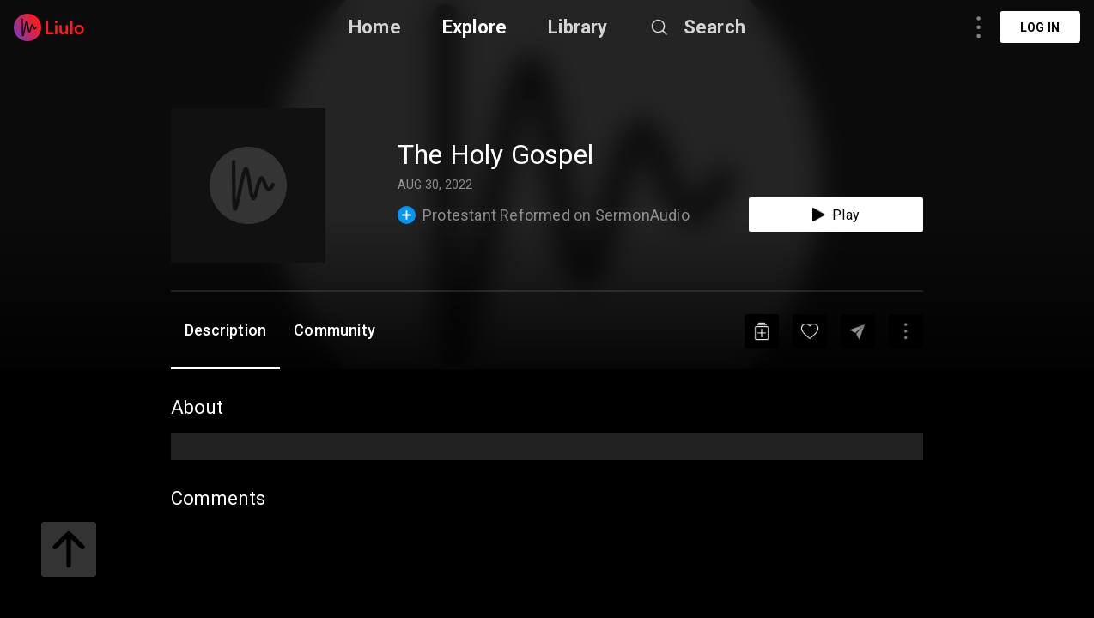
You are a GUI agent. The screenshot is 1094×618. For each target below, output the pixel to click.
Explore (474, 27)
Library (577, 27)
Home (375, 27)
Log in (1040, 27)
